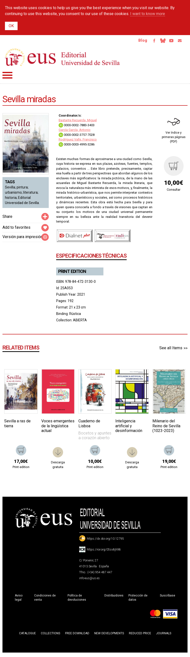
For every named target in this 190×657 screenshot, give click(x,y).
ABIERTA (80, 322)
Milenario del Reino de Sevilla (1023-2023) (166, 428)
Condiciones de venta (45, 599)
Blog (134, 41)
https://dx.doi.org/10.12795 (105, 540)
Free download (77, 635)
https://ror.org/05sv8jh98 (104, 551)
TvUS (168, 41)
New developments (109, 635)
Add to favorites (16, 229)
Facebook (147, 41)
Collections (50, 635)
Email (179, 41)
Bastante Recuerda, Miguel (78, 122)
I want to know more (147, 13)
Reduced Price (140, 635)
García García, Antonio (75, 132)
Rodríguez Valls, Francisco (78, 141)
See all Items (170, 350)
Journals (163, 635)
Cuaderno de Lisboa (89, 425)
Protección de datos (137, 599)
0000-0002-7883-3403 (77, 127)
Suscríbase (167, 597)
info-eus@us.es (89, 580)
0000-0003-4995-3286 (77, 146)
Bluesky (158, 41)
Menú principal (7, 77)
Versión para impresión (22, 238)
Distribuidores (113, 597)
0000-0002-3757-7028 (77, 137)
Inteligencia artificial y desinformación (128, 428)
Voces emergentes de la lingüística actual (57, 428)
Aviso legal (19, 599)
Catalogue (27, 635)
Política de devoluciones (77, 599)
